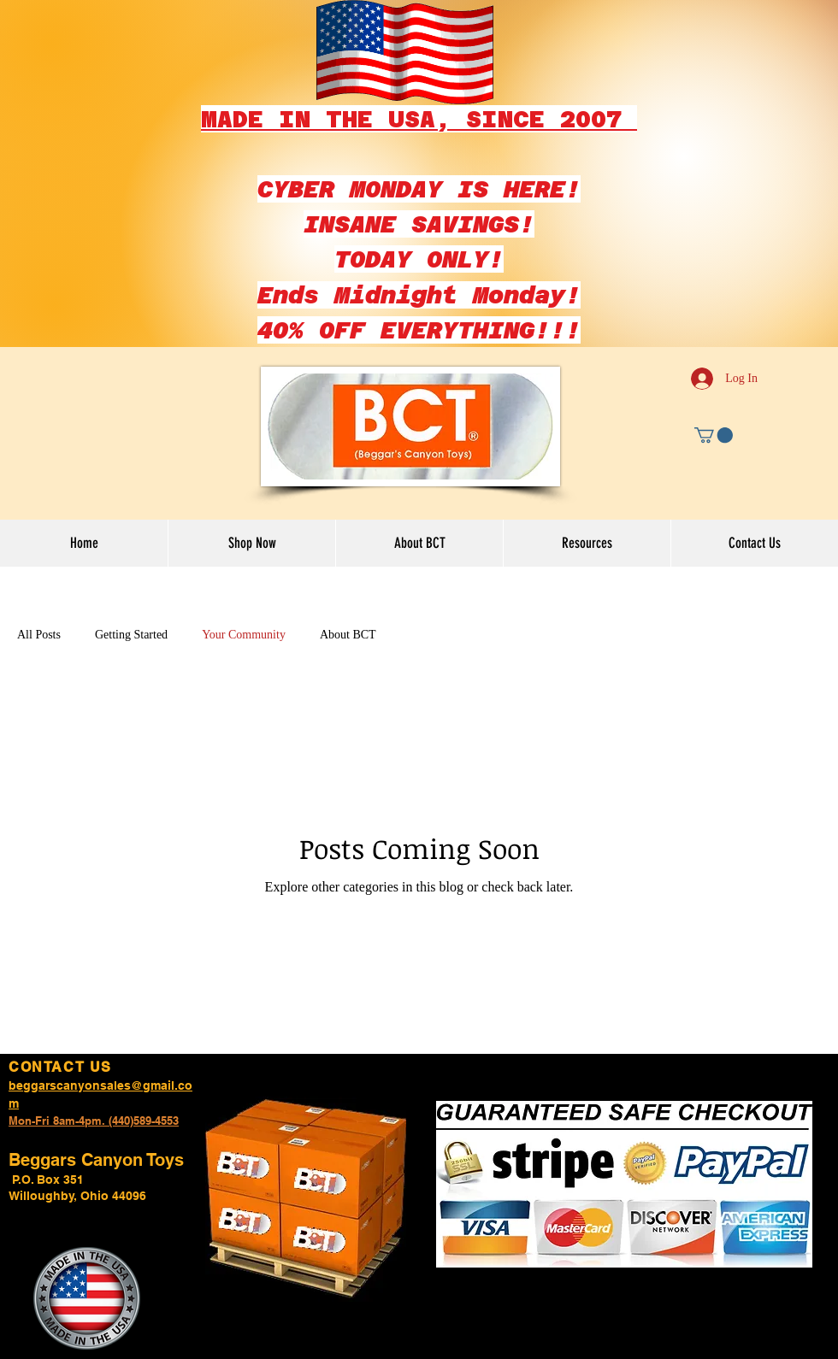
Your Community (244, 634)
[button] (713, 435)
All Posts (39, 634)
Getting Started (131, 634)
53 (173, 1120)
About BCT (348, 634)
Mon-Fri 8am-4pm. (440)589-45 (88, 1120)
